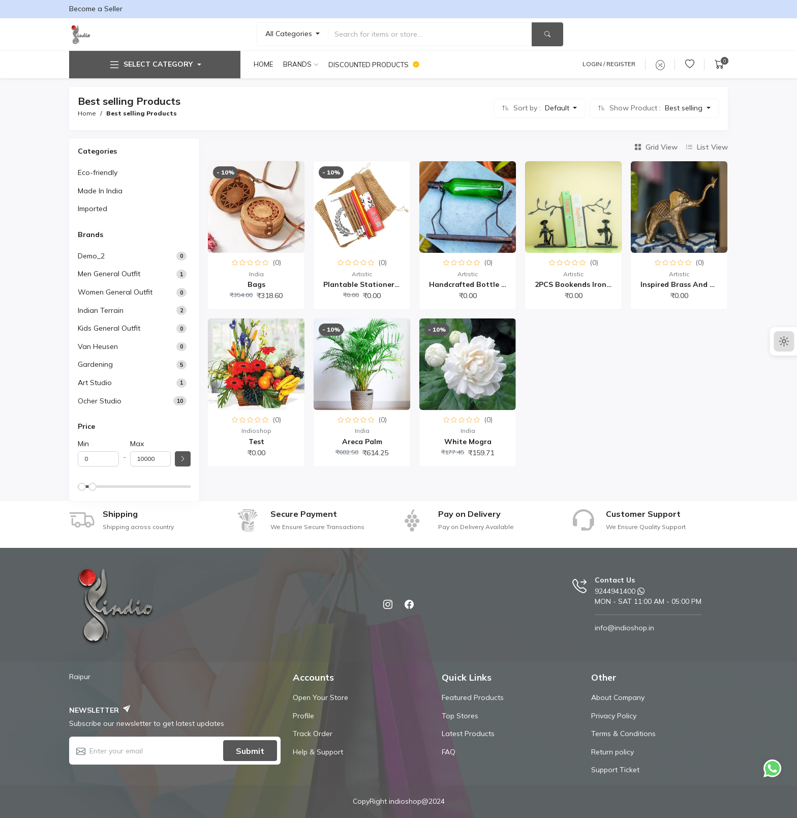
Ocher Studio (99, 400)
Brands (297, 64)
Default (558, 107)
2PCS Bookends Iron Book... (584, 284)
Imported (92, 208)
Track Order (312, 733)
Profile (303, 715)
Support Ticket (615, 769)
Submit (250, 751)
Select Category (150, 64)
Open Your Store (320, 697)
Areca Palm (362, 441)
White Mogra (468, 441)
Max (137, 443)
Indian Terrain (101, 310)
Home (263, 64)
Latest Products (468, 733)
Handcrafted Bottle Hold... (476, 284)
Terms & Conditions (623, 733)
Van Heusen (98, 346)
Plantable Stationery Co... (369, 284)
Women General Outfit (115, 292)
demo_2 (91, 255)
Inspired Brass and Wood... (688, 284)
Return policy (612, 751)
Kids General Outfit (109, 328)
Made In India (100, 190)
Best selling (684, 107)
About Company (618, 697)
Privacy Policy (613, 715)
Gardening (95, 364)
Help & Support (318, 751)
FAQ (448, 751)
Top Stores (460, 715)
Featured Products (473, 697)
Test (256, 441)
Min (83, 443)
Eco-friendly (97, 172)
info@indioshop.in (624, 627)
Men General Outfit (109, 273)
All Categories (289, 33)
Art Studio (95, 382)
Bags (256, 284)
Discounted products (373, 64)
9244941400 (615, 591)
